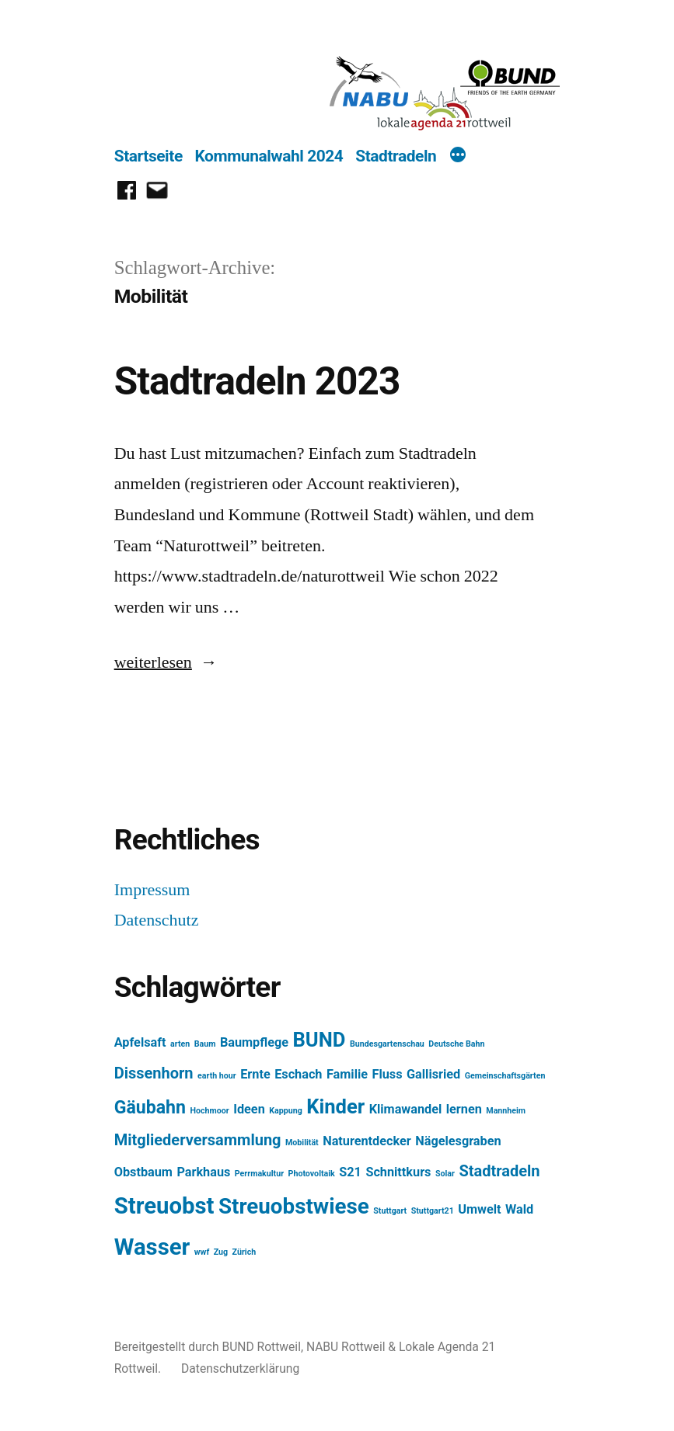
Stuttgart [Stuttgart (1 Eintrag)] (390, 1211)
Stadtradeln (395, 156)
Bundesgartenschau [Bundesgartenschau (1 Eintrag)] (387, 1044)
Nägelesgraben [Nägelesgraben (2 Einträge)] (458, 1141)
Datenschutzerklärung (240, 1368)
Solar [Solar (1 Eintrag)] (445, 1174)
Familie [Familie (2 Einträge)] (347, 1074)
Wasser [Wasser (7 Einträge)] (152, 1247)
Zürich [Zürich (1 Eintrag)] (244, 1252)
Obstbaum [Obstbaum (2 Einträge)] (143, 1172)
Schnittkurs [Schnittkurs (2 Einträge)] (398, 1172)
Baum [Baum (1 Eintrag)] (205, 1044)
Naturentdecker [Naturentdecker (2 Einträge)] (367, 1141)
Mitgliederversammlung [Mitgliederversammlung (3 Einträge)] (197, 1140)
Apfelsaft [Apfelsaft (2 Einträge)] (140, 1042)
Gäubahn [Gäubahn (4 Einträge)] (150, 1107)
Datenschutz (156, 920)
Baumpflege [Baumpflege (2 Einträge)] (254, 1042)
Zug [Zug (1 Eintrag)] (221, 1252)
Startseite (148, 156)
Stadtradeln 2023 (257, 381)
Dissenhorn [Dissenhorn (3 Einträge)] (154, 1073)
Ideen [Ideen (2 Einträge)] (249, 1109)
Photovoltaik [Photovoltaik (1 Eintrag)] (311, 1174)
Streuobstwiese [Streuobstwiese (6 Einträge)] (293, 1206)
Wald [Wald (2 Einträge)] (519, 1209)
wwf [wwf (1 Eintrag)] (201, 1252)
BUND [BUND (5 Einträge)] (319, 1039)
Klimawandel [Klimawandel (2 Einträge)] (405, 1109)
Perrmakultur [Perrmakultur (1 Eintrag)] (259, 1174)
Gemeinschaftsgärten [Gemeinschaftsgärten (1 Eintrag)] (505, 1076)
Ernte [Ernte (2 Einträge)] (255, 1074)
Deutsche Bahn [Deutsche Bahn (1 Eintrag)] (456, 1044)
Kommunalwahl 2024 (269, 156)
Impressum (152, 890)
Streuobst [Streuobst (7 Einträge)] (164, 1206)
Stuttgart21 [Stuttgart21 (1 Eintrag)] (432, 1211)
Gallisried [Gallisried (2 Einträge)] (433, 1074)
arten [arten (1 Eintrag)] (180, 1044)
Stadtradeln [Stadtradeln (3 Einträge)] (499, 1171)
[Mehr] (458, 157)
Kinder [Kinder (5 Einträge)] (335, 1106)
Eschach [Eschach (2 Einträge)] (298, 1074)
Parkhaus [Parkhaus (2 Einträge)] (203, 1172)
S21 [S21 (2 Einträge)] (350, 1172)
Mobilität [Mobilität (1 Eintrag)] (302, 1143)
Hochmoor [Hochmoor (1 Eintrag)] (209, 1111)
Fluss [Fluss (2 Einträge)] (387, 1074)
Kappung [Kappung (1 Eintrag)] (285, 1111)
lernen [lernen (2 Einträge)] (464, 1109)
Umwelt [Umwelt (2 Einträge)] (479, 1209)
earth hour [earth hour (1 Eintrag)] (216, 1076)
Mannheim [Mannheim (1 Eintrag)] (506, 1111)
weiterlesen (156, 662)
